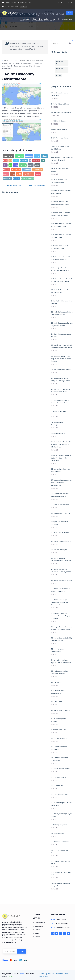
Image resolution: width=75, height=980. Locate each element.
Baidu (16, 165)
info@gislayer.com (9, 2)
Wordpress (7, 178)
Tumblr (30, 165)
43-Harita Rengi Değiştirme (61, 541)
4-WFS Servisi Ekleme (58, 121)
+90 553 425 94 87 (24, 2)
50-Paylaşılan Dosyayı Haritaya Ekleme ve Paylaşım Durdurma (61, 615)
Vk (30, 160)
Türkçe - (42, 976)
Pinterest (36, 160)
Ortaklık (37, 930)
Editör (69, 13)
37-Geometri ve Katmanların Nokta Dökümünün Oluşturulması (61, 482)
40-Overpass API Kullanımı (60, 513)
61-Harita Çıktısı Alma (58, 730)
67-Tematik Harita (57, 786)
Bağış (37, 933)
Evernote (23, 165)
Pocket (5, 174)
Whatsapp (19, 156)
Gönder (21, 951)
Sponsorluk (39, 926)
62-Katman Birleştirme (59, 738)
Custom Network (27, 178)
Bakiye (58, 75)
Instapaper (27, 169)
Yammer (16, 178)
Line (10, 165)
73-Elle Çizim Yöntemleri (60, 842)
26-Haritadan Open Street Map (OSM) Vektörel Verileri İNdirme (61, 358)
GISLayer (22, 974)
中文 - (54, 974)
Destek (53, 19)
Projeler (39, 19)
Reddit (19, 174)
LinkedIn (44, 156)
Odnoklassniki (37, 169)
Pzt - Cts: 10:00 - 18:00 (10, 7)
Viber (5, 165)
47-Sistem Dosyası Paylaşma (61, 580)
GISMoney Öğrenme (59, 69)
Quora (12, 174)
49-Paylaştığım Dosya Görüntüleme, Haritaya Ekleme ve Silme (59, 602)
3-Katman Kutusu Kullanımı (61, 112)
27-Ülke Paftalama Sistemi (61, 370)
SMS (10, 160)
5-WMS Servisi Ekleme (59, 129)
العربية (47, 976)
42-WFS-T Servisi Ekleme (60, 533)
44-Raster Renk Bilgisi (59, 550)
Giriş (70, 19)
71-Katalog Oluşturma (59, 825)
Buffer (37, 165)
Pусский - (67, 974)
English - (42, 974)
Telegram (23, 160)
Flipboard (6, 169)
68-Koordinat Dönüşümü (60, 794)
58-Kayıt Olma (56, 702)
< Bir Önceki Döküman (13, 185)
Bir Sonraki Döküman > (37, 185)
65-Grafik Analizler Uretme (60, 769)
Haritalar (47, 19)
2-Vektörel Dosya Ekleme (60, 104)
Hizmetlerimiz (40, 923)
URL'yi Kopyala (8, 156)
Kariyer (37, 937)
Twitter (37, 156)
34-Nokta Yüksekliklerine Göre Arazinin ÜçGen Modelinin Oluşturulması (62, 444)
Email (5, 160)
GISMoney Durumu (59, 62)
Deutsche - (60, 974)
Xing (42, 160)
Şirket (34, 19)
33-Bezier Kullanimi (58, 433)
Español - (48, 974)
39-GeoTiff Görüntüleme (60, 505)
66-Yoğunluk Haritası (58, 777)
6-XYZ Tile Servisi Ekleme (60, 138)
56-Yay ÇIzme (56, 682)
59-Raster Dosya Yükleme (60, 710)
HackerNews (16, 169)
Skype (16, 160)
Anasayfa (26, 19)
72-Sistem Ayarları (57, 833)
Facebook (29, 156)
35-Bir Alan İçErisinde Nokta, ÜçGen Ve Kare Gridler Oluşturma (61, 458)
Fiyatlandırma (63, 19)
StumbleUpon (28, 174)
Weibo (37, 174)
